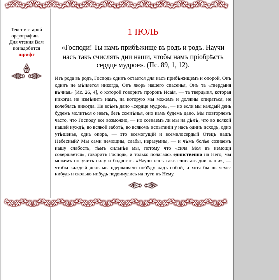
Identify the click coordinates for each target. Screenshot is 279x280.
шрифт (26, 54)
